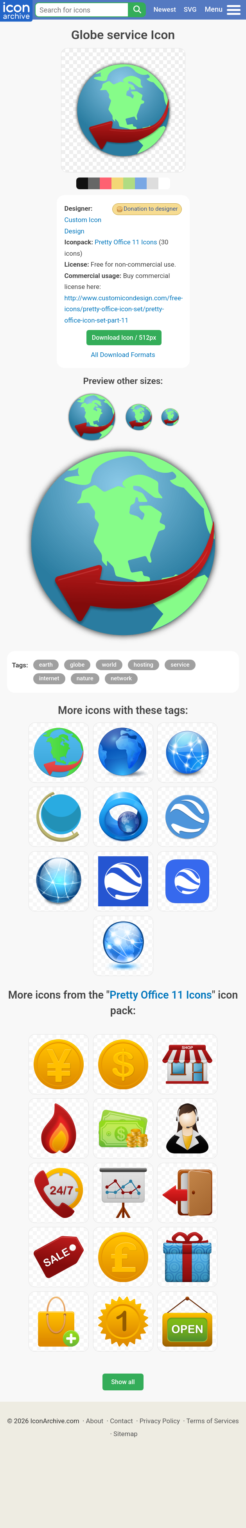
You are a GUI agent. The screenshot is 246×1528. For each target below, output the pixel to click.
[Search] (137, 9)
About (95, 1421)
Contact (121, 1421)
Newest (165, 9)
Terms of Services (213, 1421)
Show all (123, 1382)
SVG (190, 9)
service (180, 664)
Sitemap (125, 1434)
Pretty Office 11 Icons (126, 242)
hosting (143, 664)
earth (46, 664)
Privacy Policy (160, 1421)
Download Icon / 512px (124, 337)
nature (85, 678)
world (109, 664)
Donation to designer (151, 208)
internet (49, 678)
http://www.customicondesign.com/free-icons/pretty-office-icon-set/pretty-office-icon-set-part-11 (124, 309)
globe (77, 664)
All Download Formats (123, 355)
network (121, 678)
